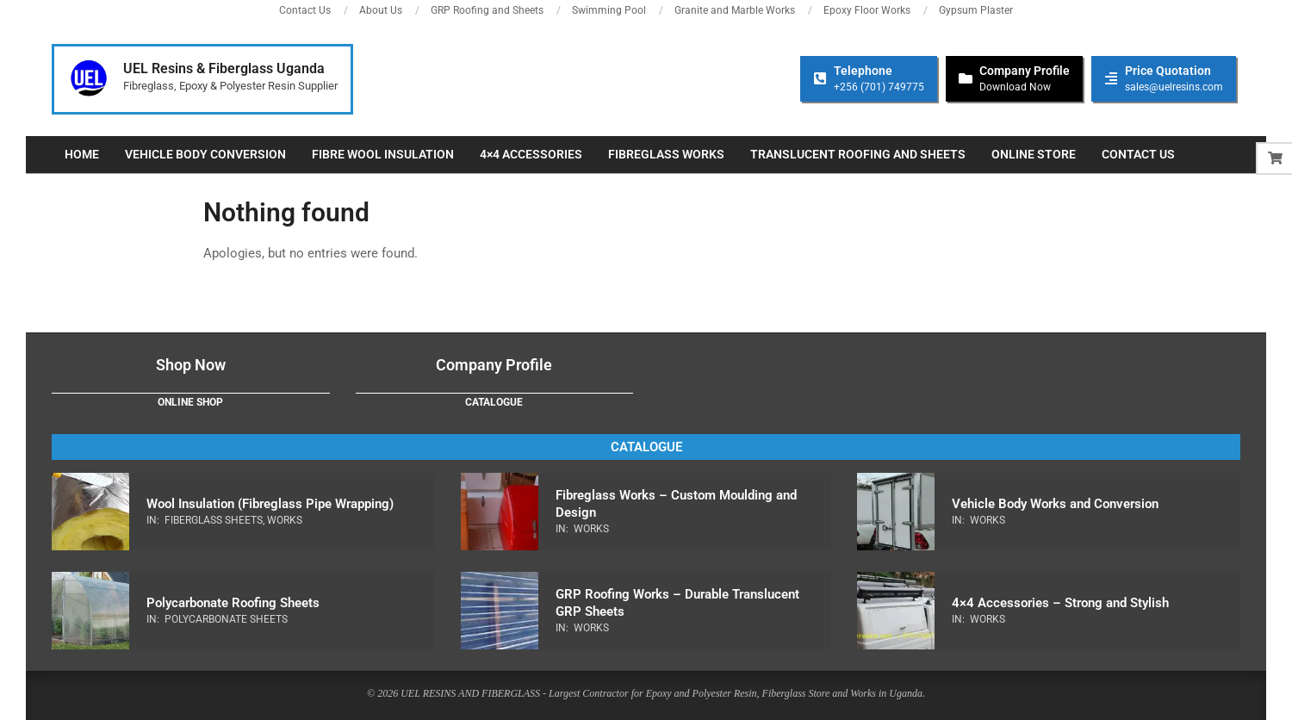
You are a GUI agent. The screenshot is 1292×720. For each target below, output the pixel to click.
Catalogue (494, 402)
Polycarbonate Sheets (226, 619)
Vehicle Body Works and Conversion (1055, 504)
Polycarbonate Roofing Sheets (233, 603)
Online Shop (190, 402)
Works (284, 520)
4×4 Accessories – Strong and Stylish (1060, 603)
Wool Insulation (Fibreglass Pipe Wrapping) (270, 504)
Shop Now (191, 365)
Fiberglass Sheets (214, 520)
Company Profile (494, 365)
